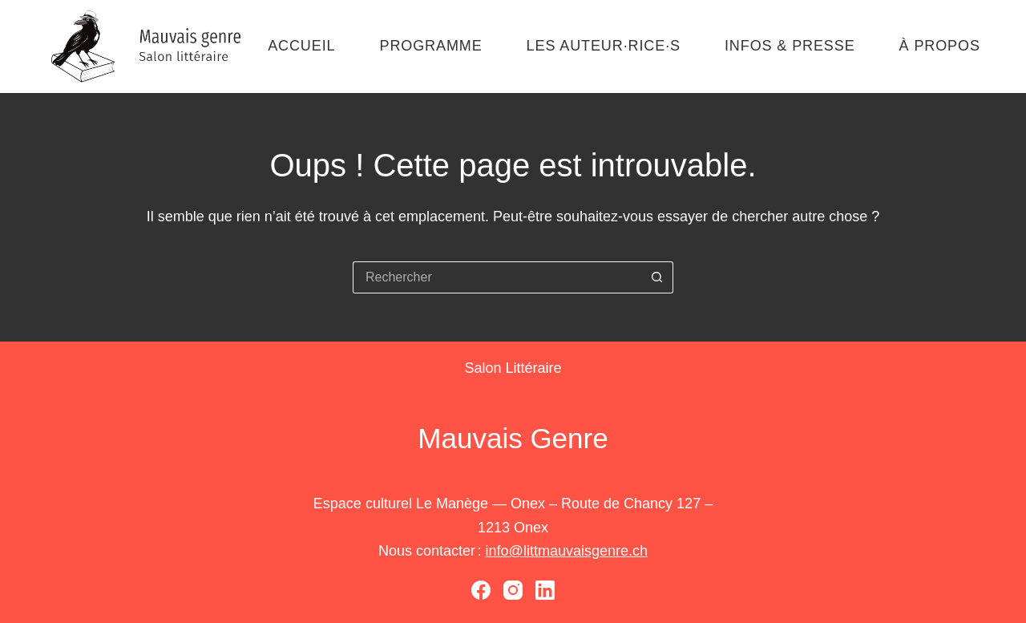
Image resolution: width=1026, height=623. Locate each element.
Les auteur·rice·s (604, 46)
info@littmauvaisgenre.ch (567, 551)
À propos (939, 46)
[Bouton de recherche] (657, 277)
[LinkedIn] (545, 590)
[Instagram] (513, 590)
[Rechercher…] (497, 277)
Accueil (301, 46)
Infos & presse (790, 46)
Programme (430, 46)
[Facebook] (481, 590)
